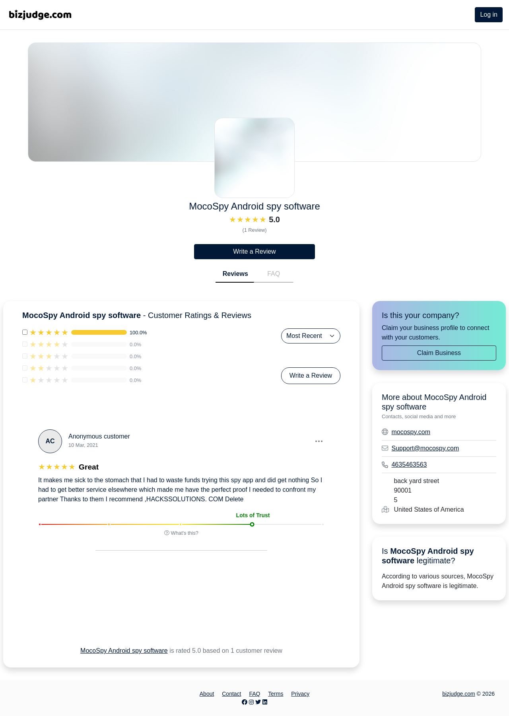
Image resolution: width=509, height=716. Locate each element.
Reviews (235, 273)
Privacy (300, 694)
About (207, 694)
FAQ (273, 273)
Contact (231, 694)
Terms (275, 694)
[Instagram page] (251, 702)
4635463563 (409, 464)
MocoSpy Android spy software (124, 650)
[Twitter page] (258, 702)
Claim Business (439, 352)
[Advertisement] (172, 608)
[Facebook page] (244, 702)
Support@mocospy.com (425, 448)
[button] (318, 441)
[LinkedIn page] (264, 702)
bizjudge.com (458, 694)
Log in (488, 14)
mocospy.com (410, 432)
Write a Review (254, 251)
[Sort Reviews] (310, 335)
